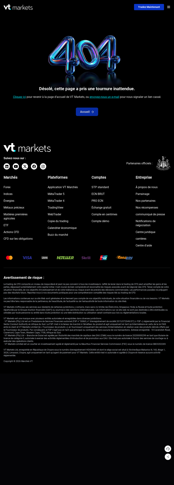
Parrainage (142, 194)
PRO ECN (97, 201)
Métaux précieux (14, 207)
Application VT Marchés (63, 187)
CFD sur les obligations (18, 239)
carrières (141, 239)
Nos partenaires (145, 201)
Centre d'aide (144, 245)
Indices (8, 194)
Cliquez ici (19, 98)
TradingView (55, 207)
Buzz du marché (58, 234)
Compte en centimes (104, 214)
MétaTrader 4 (56, 201)
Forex (7, 187)
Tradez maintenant (149, 7)
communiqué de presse (150, 214)
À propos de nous (147, 187)
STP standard (100, 187)
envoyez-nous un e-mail (104, 98)
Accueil (87, 117)
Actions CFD (11, 232)
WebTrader (54, 214)
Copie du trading (58, 221)
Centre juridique (145, 232)
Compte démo (100, 221)
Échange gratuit (101, 207)
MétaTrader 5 (56, 194)
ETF (6, 225)
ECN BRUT (98, 194)
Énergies (9, 201)
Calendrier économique (62, 228)
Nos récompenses (147, 207)
